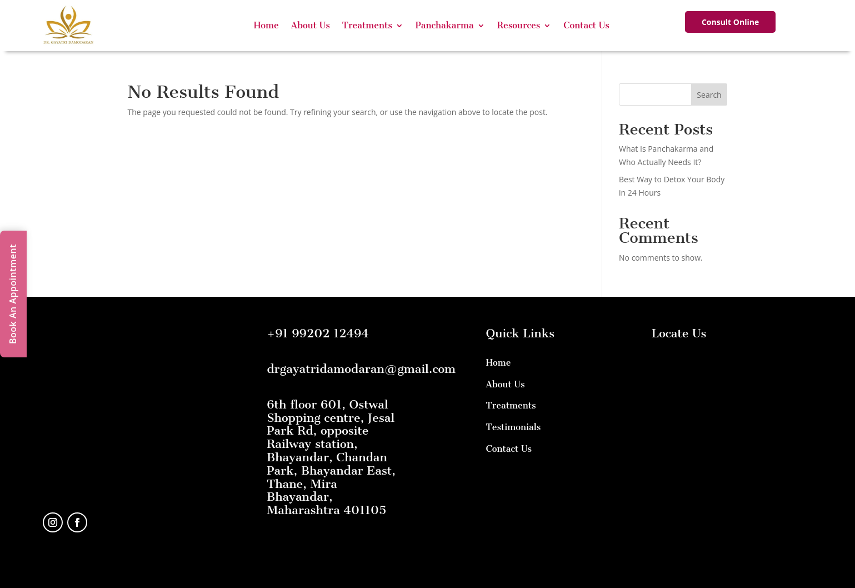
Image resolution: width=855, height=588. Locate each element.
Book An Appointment (13, 294)
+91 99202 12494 (317, 333)
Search (709, 94)
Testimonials (513, 427)
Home (266, 25)
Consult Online (730, 22)
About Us (310, 25)
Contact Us (586, 25)
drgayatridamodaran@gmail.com (361, 369)
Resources (519, 25)
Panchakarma (445, 25)
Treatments (367, 25)
